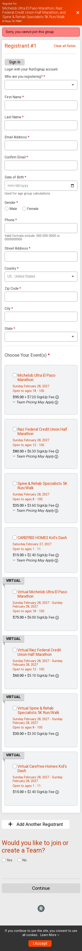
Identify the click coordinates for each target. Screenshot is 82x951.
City (9, 309)
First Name (14, 97)
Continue (41, 888)
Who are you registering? (25, 77)
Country (12, 269)
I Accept (40, 943)
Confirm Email (16, 157)
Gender (11, 203)
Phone (11, 220)
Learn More (48, 935)
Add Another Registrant (35, 824)
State (10, 329)
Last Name (14, 117)
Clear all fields (65, 46)
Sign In (14, 62)
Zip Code (13, 289)
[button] (56, 402)
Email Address (17, 137)
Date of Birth (15, 177)
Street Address (17, 248)
